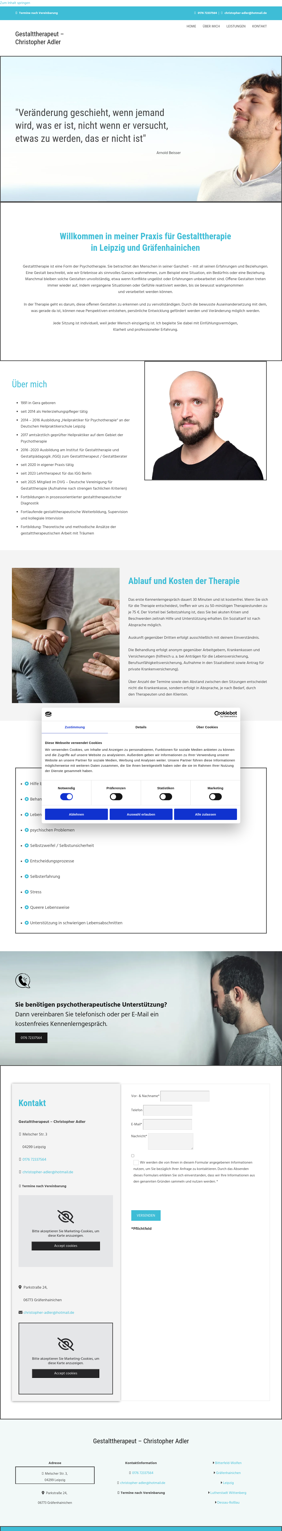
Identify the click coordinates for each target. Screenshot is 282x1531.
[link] (65, 1216)
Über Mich (211, 26)
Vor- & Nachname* (145, 1096)
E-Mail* (136, 1124)
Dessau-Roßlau (228, 1503)
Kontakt (259, 26)
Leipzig (228, 1483)
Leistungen (236, 26)
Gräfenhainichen (228, 1473)
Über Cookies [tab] (207, 727)
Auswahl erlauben (141, 814)
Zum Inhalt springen (15, 3)
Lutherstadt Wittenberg (228, 1493)
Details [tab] (141, 727)
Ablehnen (76, 814)
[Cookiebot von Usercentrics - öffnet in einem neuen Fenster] (217, 714)
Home (191, 26)
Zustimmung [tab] (75, 727)
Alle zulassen (205, 814)
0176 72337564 (207, 13)
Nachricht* (139, 1136)
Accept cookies (65, 1246)
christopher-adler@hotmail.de (245, 13)
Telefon (137, 1110)
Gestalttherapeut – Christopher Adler (39, 38)
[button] (31, 1038)
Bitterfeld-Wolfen (228, 1463)
